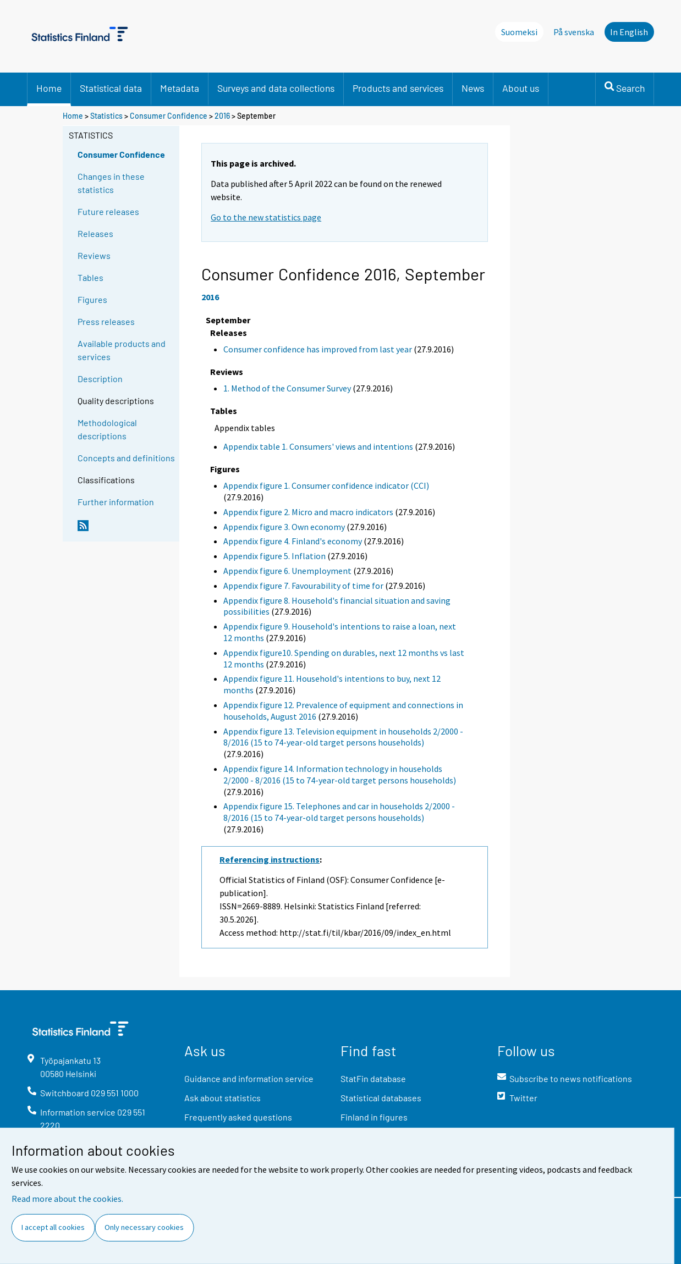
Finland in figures (374, 1117)
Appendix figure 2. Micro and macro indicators (308, 511)
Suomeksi (519, 31)
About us (520, 88)
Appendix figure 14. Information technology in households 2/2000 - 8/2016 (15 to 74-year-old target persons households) (339, 774)
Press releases (106, 321)
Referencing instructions (269, 859)
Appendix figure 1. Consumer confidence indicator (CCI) (326, 485)
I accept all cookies (53, 1227)
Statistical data (111, 88)
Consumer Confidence (168, 115)
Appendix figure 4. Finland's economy (292, 541)
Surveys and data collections (275, 88)
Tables (90, 277)
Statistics (106, 115)
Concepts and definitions (126, 457)
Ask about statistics (222, 1097)
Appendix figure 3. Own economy (284, 526)
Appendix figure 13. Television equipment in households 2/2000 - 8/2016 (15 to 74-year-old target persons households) (343, 737)
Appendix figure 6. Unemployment (287, 570)
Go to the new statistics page (266, 217)
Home (49, 88)
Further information (116, 501)
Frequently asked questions (238, 1117)
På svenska (573, 31)
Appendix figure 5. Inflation (274, 555)
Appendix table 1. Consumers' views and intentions (318, 446)
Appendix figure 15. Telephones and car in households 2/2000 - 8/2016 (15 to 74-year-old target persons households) (339, 812)
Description (100, 378)
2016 (222, 115)
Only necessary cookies (144, 1227)
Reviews (94, 255)
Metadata (179, 88)
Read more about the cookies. (67, 1198)
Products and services (398, 88)
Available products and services (122, 350)
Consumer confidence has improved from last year (317, 349)
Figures (92, 299)
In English (629, 31)
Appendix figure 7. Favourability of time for (303, 585)
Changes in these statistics (111, 183)
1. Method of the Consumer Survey (287, 388)
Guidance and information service (249, 1078)
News (473, 88)
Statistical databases (380, 1097)
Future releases (108, 211)
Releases (95, 233)
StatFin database (373, 1078)
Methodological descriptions (107, 429)
